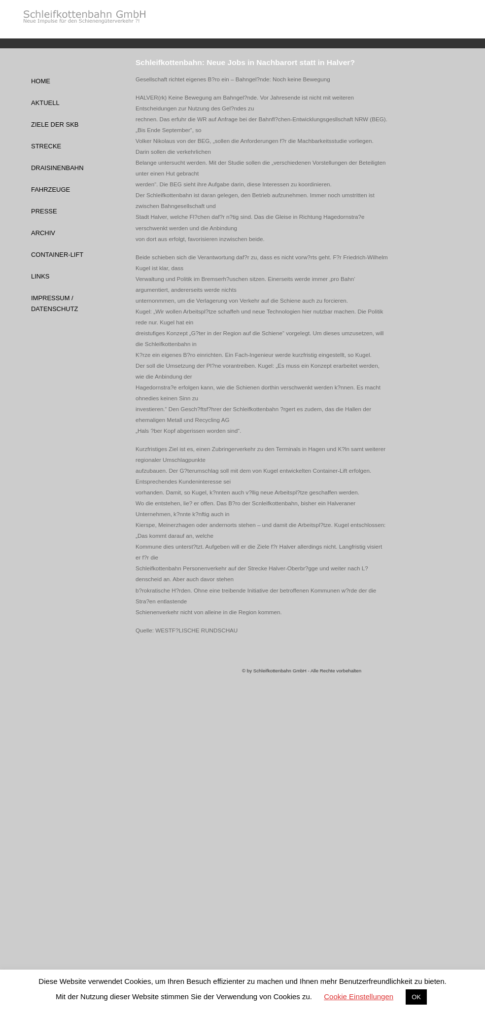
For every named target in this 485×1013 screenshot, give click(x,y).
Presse (44, 211)
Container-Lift (57, 254)
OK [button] (416, 997)
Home (40, 81)
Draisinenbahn (57, 168)
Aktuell (45, 102)
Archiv (43, 233)
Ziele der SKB (54, 124)
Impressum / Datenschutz (54, 303)
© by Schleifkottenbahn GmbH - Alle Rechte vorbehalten (301, 670)
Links (40, 276)
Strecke (46, 146)
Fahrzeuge (50, 189)
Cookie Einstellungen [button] (358, 996)
